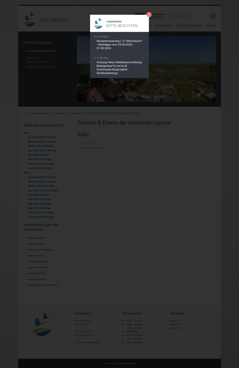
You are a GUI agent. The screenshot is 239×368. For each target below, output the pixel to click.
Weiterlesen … (119, 43)
